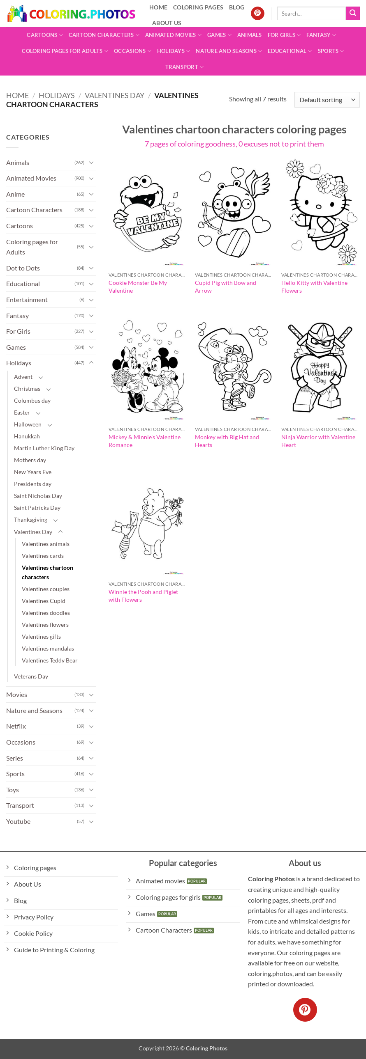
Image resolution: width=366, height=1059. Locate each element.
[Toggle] (91, 162)
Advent (23, 376)
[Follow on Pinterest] (257, 14)
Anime (15, 194)
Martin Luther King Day (44, 448)
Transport (184, 67)
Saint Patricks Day (37, 507)
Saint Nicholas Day (38, 495)
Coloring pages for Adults (65, 51)
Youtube (18, 821)
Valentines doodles (46, 612)
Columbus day (32, 400)
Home (17, 95)
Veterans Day (31, 676)
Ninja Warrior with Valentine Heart (318, 440)
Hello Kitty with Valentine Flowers (314, 286)
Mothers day (30, 459)
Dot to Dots (23, 268)
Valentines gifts (41, 636)
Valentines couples (45, 588)
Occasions (132, 51)
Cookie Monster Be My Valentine (138, 286)
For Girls (284, 35)
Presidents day (32, 483)
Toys (12, 789)
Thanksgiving (30, 519)
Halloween (28, 424)
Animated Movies (173, 35)
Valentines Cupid (43, 600)
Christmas (27, 388)
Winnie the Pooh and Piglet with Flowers (143, 595)
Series (14, 758)
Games (219, 35)
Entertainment (27, 299)
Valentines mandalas (48, 648)
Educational (290, 51)
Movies (16, 694)
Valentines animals (45, 543)
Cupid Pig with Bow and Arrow (225, 286)
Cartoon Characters (104, 35)
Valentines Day (114, 95)
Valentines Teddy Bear (50, 660)
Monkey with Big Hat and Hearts (227, 440)
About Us (166, 22)
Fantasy (321, 35)
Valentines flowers (45, 624)
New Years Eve (32, 471)
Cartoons (45, 35)
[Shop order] (327, 100)
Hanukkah (27, 436)
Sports (331, 51)
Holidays (173, 51)
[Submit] (353, 14)
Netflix (16, 726)
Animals (249, 35)
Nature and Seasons (229, 51)
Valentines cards (43, 555)
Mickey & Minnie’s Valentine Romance (145, 440)
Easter (22, 412)
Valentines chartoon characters (47, 572)
